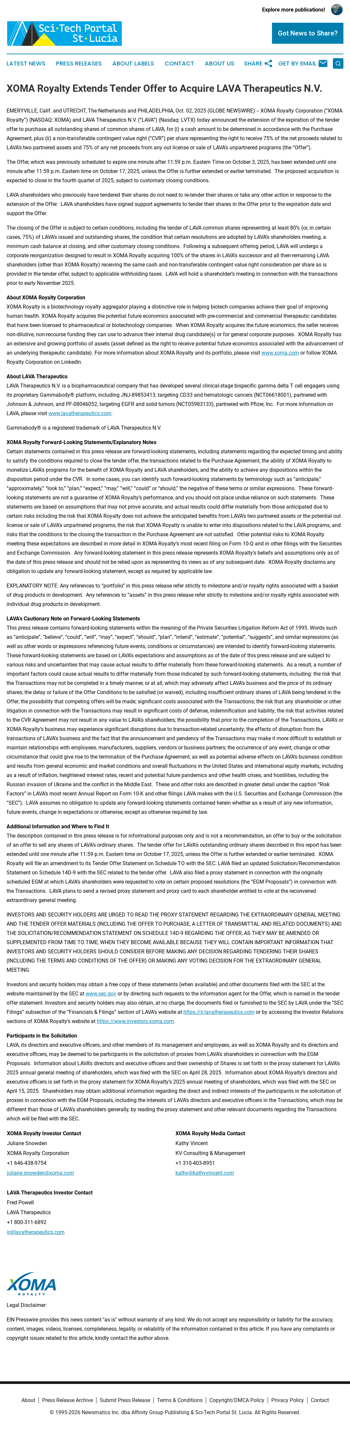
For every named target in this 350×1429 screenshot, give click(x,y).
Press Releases (79, 63)
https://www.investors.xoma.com (135, 1021)
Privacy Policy (287, 1400)
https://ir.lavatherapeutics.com (219, 1012)
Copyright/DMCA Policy (236, 1400)
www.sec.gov (101, 993)
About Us (219, 63)
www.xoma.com (280, 353)
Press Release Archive (67, 1400)
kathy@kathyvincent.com (204, 1173)
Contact (179, 63)
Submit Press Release (125, 1400)
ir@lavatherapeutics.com (36, 1232)
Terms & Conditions (179, 1400)
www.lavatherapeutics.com (79, 413)
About (28, 1400)
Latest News (26, 63)
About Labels (133, 63)
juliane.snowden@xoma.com (40, 1173)
